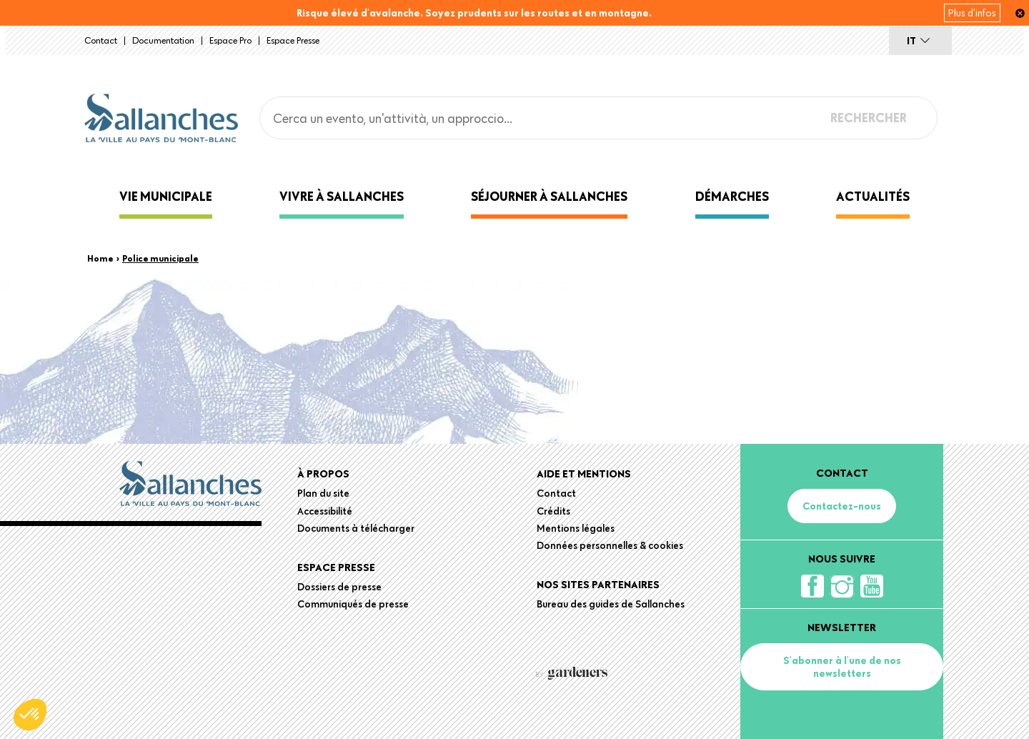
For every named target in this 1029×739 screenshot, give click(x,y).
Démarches (732, 196)
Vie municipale (165, 196)
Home (100, 258)
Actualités (873, 196)
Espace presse (293, 40)
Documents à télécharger (355, 528)
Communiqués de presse (353, 603)
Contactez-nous (841, 506)
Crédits (553, 511)
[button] (30, 715)
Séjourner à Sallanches (549, 196)
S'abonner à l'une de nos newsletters (842, 667)
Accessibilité (324, 511)
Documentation (163, 40)
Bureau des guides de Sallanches (611, 603)
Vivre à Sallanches (341, 196)
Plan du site (323, 493)
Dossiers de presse (339, 586)
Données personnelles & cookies (610, 545)
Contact (100, 40)
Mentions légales (576, 528)
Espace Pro (230, 40)
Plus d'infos (972, 12)
